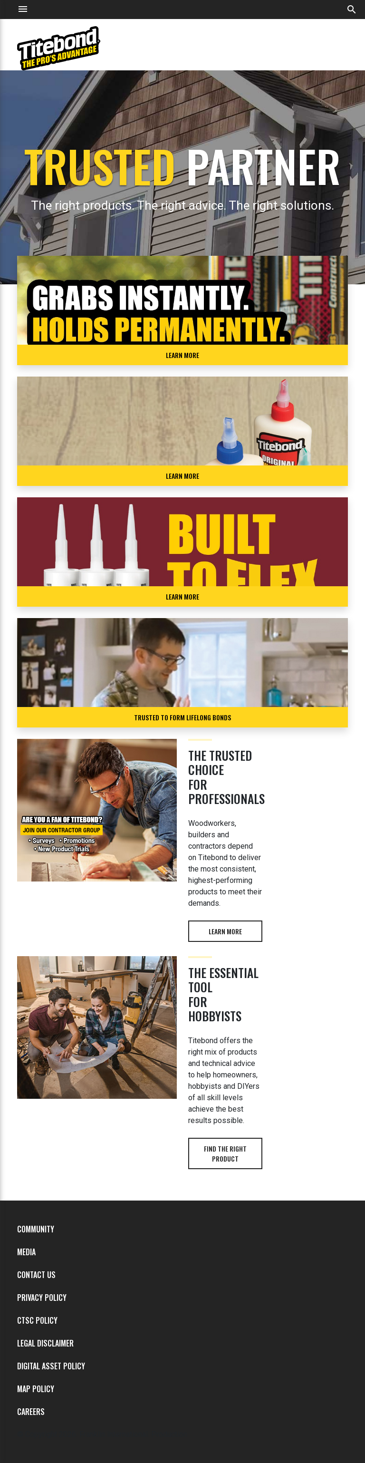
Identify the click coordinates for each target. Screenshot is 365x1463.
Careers (31, 1411)
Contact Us (36, 1274)
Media (26, 1252)
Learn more (225, 931)
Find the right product (225, 1153)
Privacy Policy (42, 1297)
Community (35, 1229)
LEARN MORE (182, 355)
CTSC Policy (37, 1320)
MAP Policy (35, 1389)
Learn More (182, 476)
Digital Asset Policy (51, 1366)
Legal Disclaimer (45, 1343)
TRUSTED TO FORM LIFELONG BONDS (182, 717)
